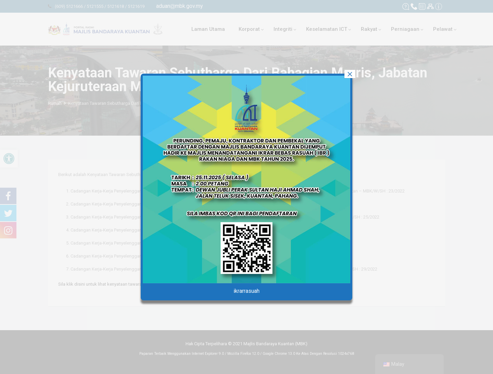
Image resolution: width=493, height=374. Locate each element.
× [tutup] (350, 74)
